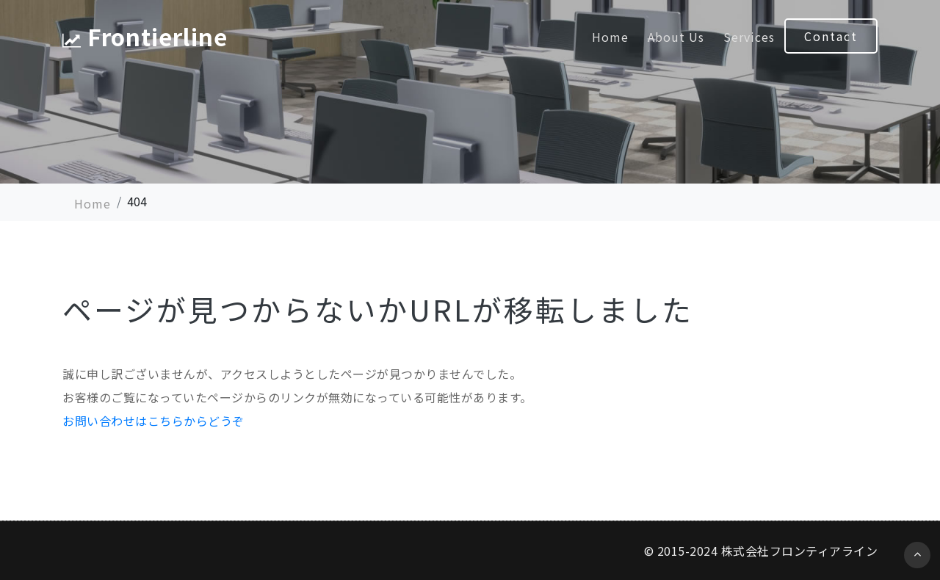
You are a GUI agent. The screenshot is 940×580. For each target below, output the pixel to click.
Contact (831, 36)
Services (749, 37)
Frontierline (148, 37)
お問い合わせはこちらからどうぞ (153, 420)
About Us (676, 37)
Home (610, 37)
